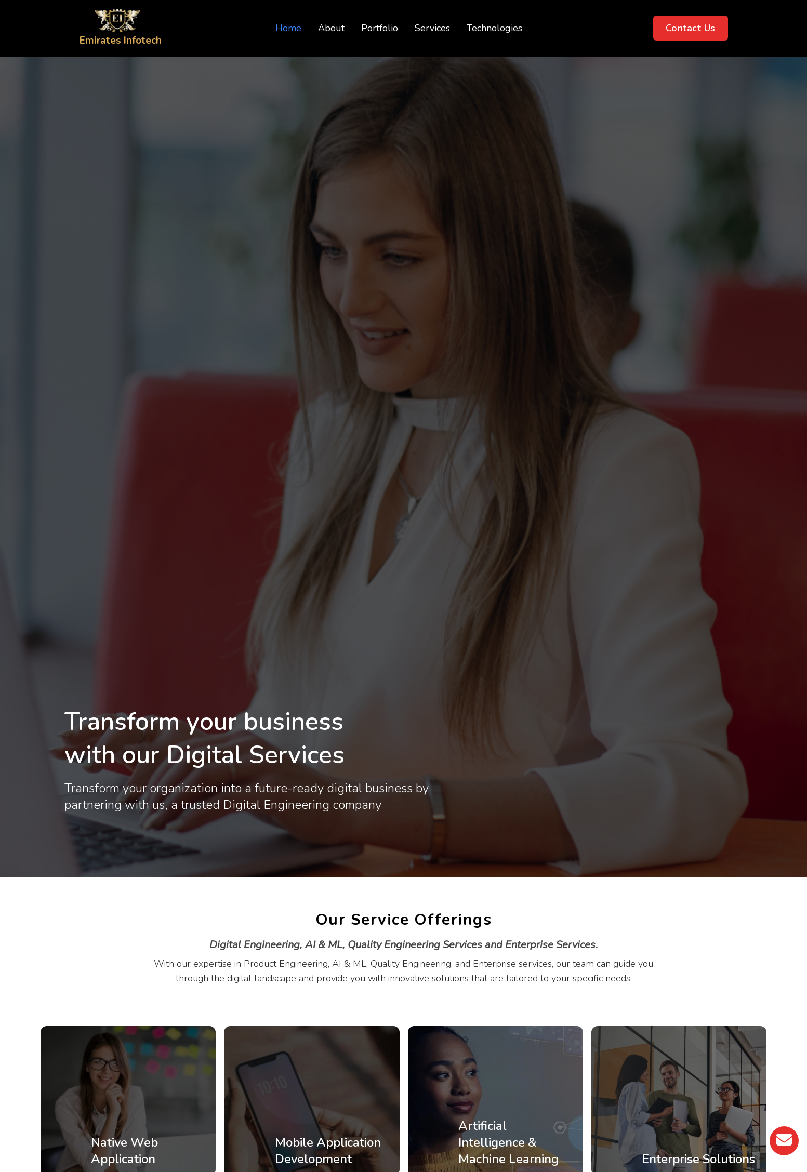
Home (288, 28)
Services (432, 28)
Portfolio (379, 28)
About (331, 28)
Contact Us (691, 28)
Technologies (494, 28)
